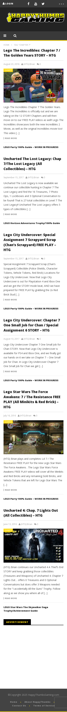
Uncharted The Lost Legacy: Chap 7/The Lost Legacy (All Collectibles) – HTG (32, 163)
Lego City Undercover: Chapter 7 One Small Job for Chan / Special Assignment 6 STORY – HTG (32, 325)
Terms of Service (44, 705)
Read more (11, 138)
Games (8, 70)
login (9, 3)
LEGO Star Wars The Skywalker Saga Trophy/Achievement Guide (26, 609)
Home (6, 44)
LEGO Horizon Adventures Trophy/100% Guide (32, 223)
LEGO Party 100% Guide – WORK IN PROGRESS (31, 147)
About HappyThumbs (38, 702)
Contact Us (19, 705)
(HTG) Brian (29, 64)
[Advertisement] (33, 657)
